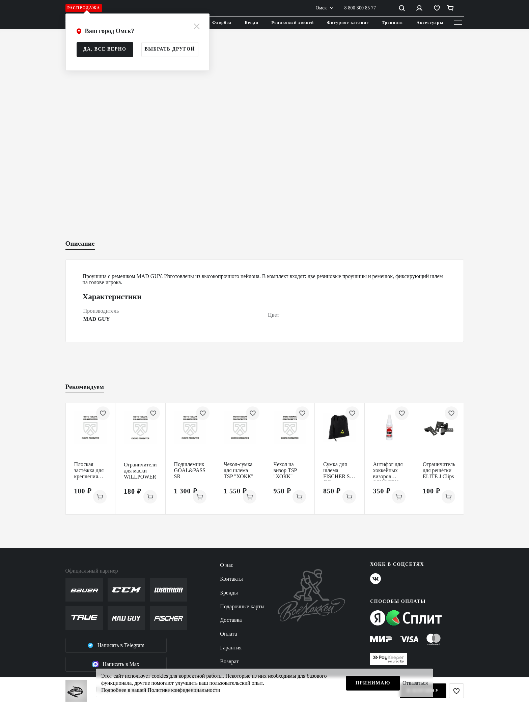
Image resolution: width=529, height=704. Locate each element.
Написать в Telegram (116, 645)
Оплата (228, 634)
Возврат (229, 661)
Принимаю (373, 682)
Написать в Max (115, 664)
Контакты (231, 579)
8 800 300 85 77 (360, 7)
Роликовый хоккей (293, 22)
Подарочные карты (242, 606)
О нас (226, 565)
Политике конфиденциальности (183, 690)
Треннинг (393, 22)
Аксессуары (430, 22)
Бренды (229, 592)
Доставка (231, 620)
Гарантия (231, 647)
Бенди (252, 22)
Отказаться (415, 683)
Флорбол (222, 22)
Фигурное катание (348, 22)
